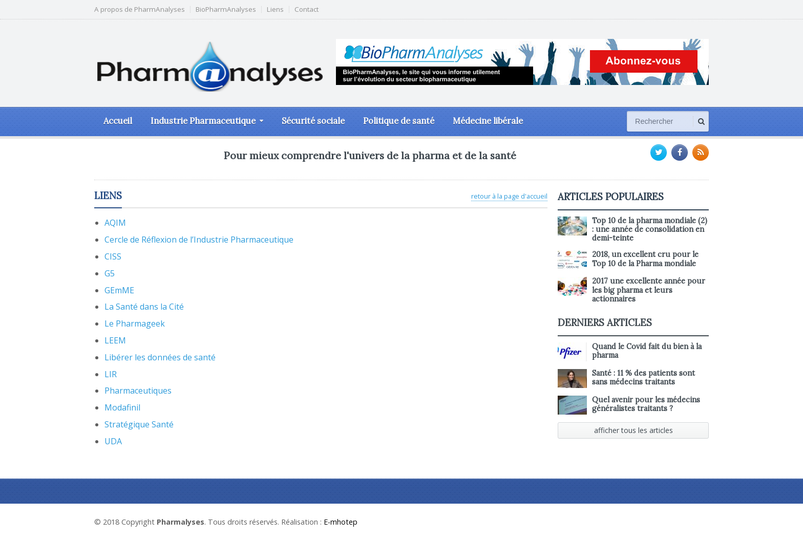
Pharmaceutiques (138, 390)
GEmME (119, 290)
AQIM (115, 222)
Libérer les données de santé (160, 357)
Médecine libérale (488, 120)
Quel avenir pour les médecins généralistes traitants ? (646, 404)
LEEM (115, 340)
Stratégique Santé (139, 424)
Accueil (117, 120)
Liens (275, 9)
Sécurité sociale (313, 120)
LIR (110, 374)
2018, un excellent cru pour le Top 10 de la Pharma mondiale (645, 259)
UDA (113, 441)
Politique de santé (398, 120)
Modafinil (122, 407)
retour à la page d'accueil (509, 196)
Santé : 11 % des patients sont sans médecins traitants (643, 377)
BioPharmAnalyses (226, 9)
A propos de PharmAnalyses (139, 9)
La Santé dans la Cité (144, 306)
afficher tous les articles (633, 430)
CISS (112, 256)
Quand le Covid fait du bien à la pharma (647, 351)
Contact (306, 9)
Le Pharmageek (134, 323)
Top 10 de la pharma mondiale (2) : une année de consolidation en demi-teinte (649, 229)
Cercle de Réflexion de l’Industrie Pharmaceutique (198, 239)
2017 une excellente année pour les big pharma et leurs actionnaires (648, 290)
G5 (109, 273)
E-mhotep (340, 522)
